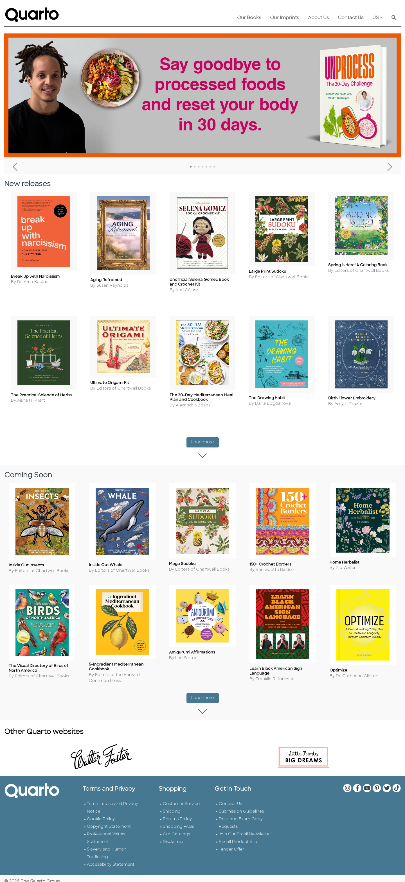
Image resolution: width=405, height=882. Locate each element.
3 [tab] (199, 167)
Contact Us (350, 18)
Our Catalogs (176, 828)
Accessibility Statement (110, 858)
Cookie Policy (101, 813)
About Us (318, 18)
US (375, 18)
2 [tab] (195, 167)
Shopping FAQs (178, 820)
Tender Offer (231, 843)
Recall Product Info (238, 836)
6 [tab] (210, 167)
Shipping (172, 805)
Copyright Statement (109, 820)
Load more (205, 445)
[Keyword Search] (393, 18)
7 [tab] (214, 167)
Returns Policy (177, 813)
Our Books (249, 18)
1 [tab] (191, 167)
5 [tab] (206, 167)
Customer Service (181, 798)
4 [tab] (202, 167)
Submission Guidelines (241, 805)
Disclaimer (173, 836)
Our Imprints (284, 18)
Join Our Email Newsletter (245, 828)
